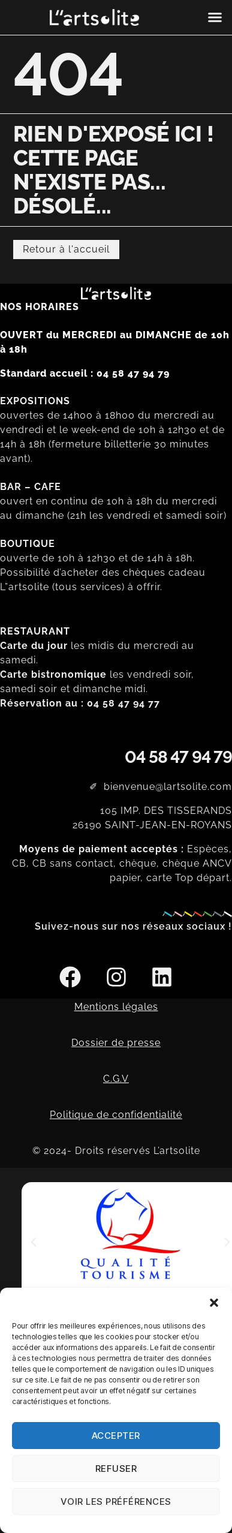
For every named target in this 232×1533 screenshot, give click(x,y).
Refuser (116, 1468)
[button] (214, 1303)
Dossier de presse (116, 1042)
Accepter (116, 1435)
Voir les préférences (116, 1501)
